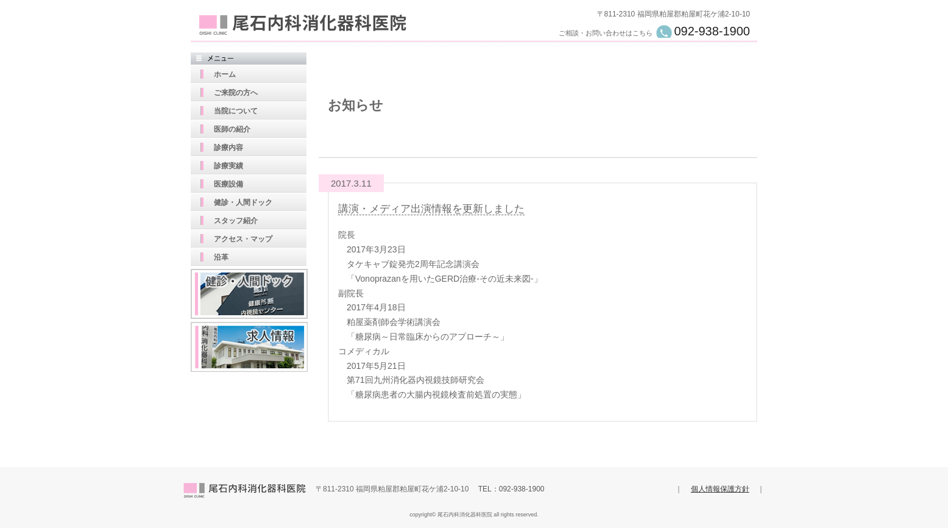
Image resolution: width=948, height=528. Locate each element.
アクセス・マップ (243, 239)
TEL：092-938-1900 (511, 489)
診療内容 (228, 147)
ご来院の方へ (236, 92)
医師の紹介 (232, 129)
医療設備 (228, 184)
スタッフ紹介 (236, 220)
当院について (236, 111)
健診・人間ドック (243, 202)
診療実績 (228, 166)
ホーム (225, 74)
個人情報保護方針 (720, 489)
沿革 (221, 257)
